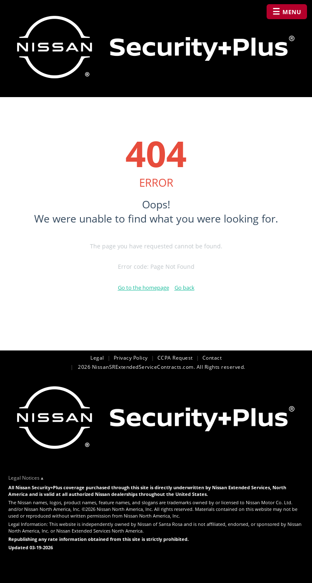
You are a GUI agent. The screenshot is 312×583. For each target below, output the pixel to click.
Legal (97, 357)
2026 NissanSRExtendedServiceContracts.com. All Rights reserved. (161, 366)
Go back (185, 287)
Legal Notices (24, 477)
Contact (212, 357)
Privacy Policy (131, 357)
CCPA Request (175, 357)
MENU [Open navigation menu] (287, 11)
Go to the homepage (143, 287)
